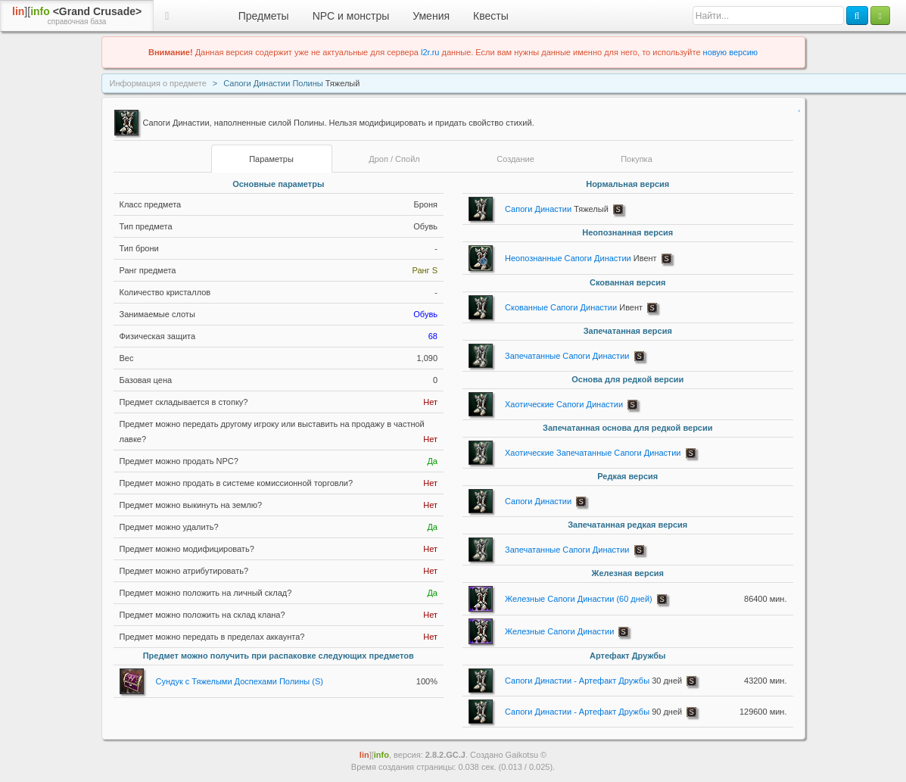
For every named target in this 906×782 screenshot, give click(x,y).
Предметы (263, 16)
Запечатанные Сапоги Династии (567, 355)
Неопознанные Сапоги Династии (581, 258)
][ (77, 15)
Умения (431, 16)
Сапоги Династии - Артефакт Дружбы (593, 680)
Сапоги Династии (557, 208)
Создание (515, 159)
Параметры (271, 159)
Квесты (491, 16)
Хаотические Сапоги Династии (564, 404)
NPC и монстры (351, 16)
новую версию (730, 52)
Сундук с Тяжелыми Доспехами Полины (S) (239, 681)
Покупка (636, 159)
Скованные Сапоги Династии (574, 307)
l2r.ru (430, 52)
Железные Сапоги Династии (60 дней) (578, 598)
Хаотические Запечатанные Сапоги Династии (592, 452)
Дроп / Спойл (394, 159)
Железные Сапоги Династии (559, 631)
